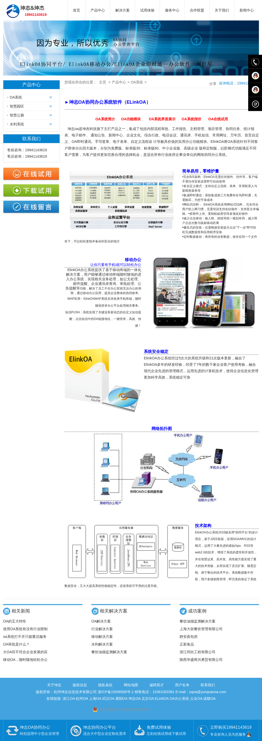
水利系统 (17, 124)
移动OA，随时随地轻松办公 (25, 660)
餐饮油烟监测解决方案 (109, 652)
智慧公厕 (17, 115)
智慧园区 (17, 106)
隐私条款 (105, 685)
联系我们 (208, 685)
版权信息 (80, 685)
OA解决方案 (101, 621)
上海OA (95, 698)
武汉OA (108, 698)
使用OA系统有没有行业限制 (25, 629)
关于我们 (222, 10)
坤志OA (134, 698)
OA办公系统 (179, 698)
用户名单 (182, 685)
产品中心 (98, 10)
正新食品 (187, 644)
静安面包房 (189, 637)
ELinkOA (162, 698)
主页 (102, 82)
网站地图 (131, 685)
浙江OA (69, 698)
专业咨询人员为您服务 (231, 734)
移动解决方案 (102, 637)
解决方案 (122, 10)
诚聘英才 (156, 685)
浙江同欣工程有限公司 (197, 652)
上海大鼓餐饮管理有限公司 (201, 629)
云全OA (196, 698)
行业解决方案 (102, 629)
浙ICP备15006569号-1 (116, 692)
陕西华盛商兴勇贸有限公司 (201, 660)
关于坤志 (54, 685)
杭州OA (82, 698)
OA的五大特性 (14, 621)
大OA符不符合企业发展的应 (25, 652)
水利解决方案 (102, 644)
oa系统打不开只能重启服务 (25, 637)
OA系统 (16, 97)
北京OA (147, 698)
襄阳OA (121, 698)
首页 (76, 10)
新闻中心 (246, 10)
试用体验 (147, 10)
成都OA (209, 698)
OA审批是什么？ (16, 644)
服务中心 (172, 10)
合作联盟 (197, 10)
